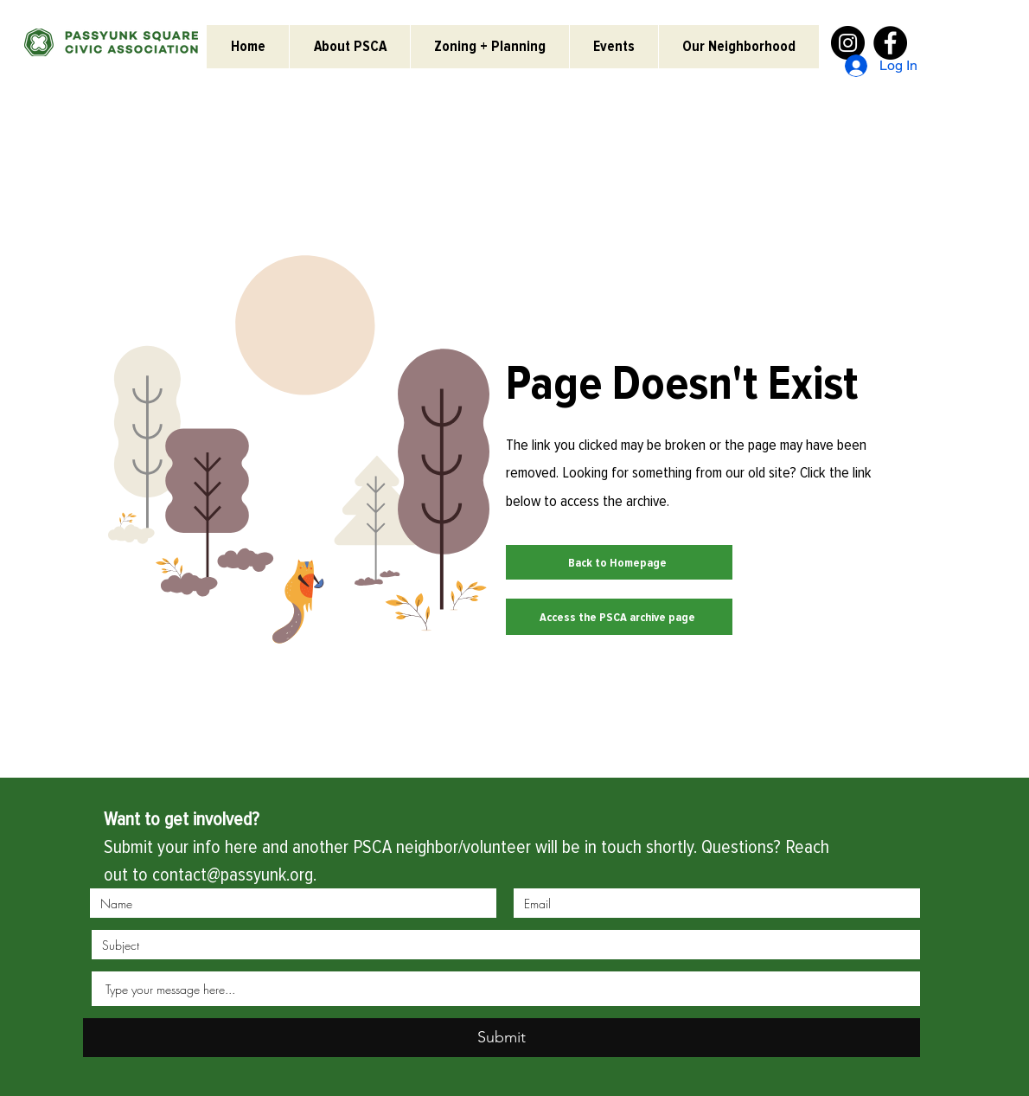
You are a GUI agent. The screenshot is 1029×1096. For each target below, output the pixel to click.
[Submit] (501, 1037)
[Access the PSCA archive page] (619, 617)
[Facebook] (890, 43)
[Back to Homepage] (619, 562)
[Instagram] (848, 43)
